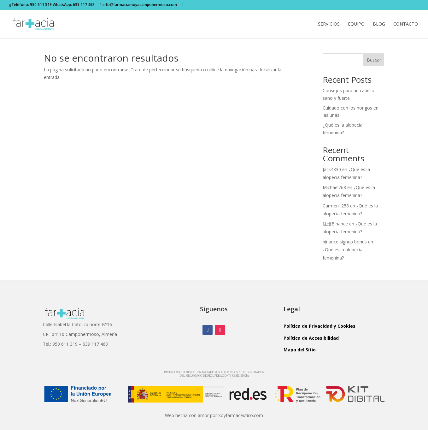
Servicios (329, 24)
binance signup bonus (345, 242)
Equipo (356, 24)
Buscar (374, 60)
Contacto (405, 24)
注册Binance (335, 224)
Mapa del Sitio (300, 350)
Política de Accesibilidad (311, 338)
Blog (379, 24)
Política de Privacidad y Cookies (319, 326)
